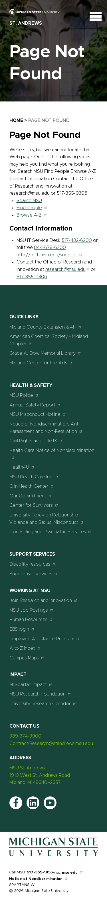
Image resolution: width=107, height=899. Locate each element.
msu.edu (72, 873)
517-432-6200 (77, 240)
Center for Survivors (33, 505)
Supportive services (33, 573)
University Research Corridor (42, 703)
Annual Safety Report (35, 404)
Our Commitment (30, 495)
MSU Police (24, 395)
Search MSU (29, 200)
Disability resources (32, 564)
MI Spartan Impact (31, 684)
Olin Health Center (31, 486)
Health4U (22, 467)
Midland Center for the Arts (41, 362)
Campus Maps (27, 657)
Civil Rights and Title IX (36, 440)
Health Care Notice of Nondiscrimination (51, 453)
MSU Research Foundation (40, 694)
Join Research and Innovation (43, 600)
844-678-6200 (50, 247)
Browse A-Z (32, 215)
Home (16, 120)
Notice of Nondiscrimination (38, 879)
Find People (32, 207)
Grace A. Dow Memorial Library (45, 353)
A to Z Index (25, 648)
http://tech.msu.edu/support (50, 255)
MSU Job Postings (31, 610)
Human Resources (31, 619)
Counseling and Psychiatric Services (50, 531)
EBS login (22, 629)
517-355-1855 (40, 872)
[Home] (53, 856)
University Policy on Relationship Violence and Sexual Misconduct (46, 519)
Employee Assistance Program (44, 638)
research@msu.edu (67, 269)
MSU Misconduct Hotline (37, 414)
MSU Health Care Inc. (34, 476)
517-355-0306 (32, 277)
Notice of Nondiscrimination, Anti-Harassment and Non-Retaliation (46, 428)
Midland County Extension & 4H (45, 327)
